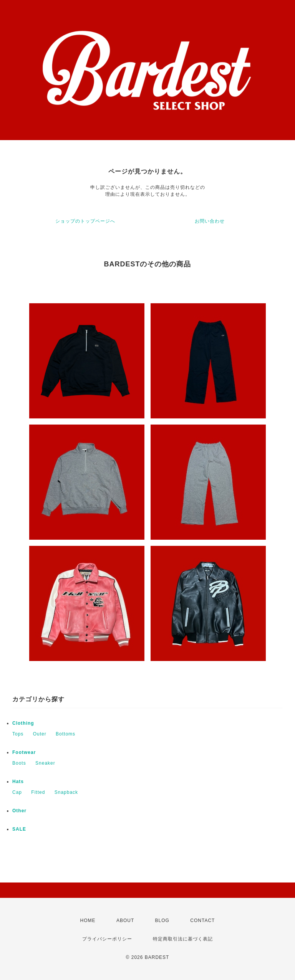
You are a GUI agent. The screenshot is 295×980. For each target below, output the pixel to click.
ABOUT (125, 920)
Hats (18, 781)
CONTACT (202, 920)
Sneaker (45, 763)
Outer (39, 734)
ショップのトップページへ (85, 221)
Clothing (23, 723)
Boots (19, 763)
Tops (17, 734)
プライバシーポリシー (107, 939)
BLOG (162, 920)
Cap (17, 792)
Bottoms (65, 734)
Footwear (24, 752)
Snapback (66, 792)
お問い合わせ (210, 221)
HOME (88, 920)
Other (19, 810)
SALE (19, 829)
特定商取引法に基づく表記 (183, 939)
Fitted (38, 792)
